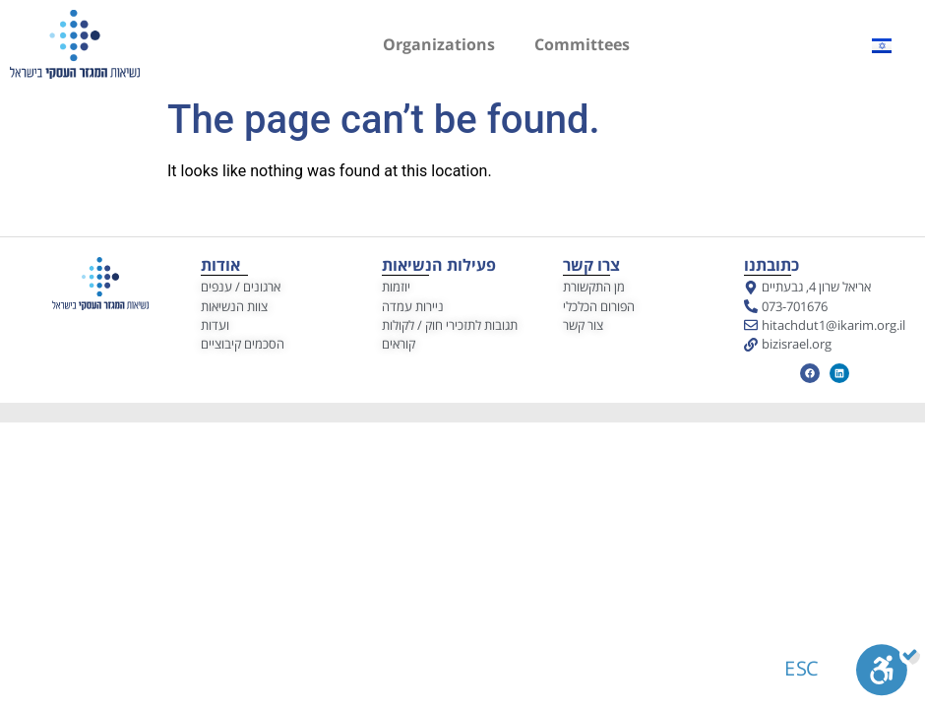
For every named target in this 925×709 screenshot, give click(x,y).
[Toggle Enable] (888, 675)
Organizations (439, 44)
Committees (582, 44)
